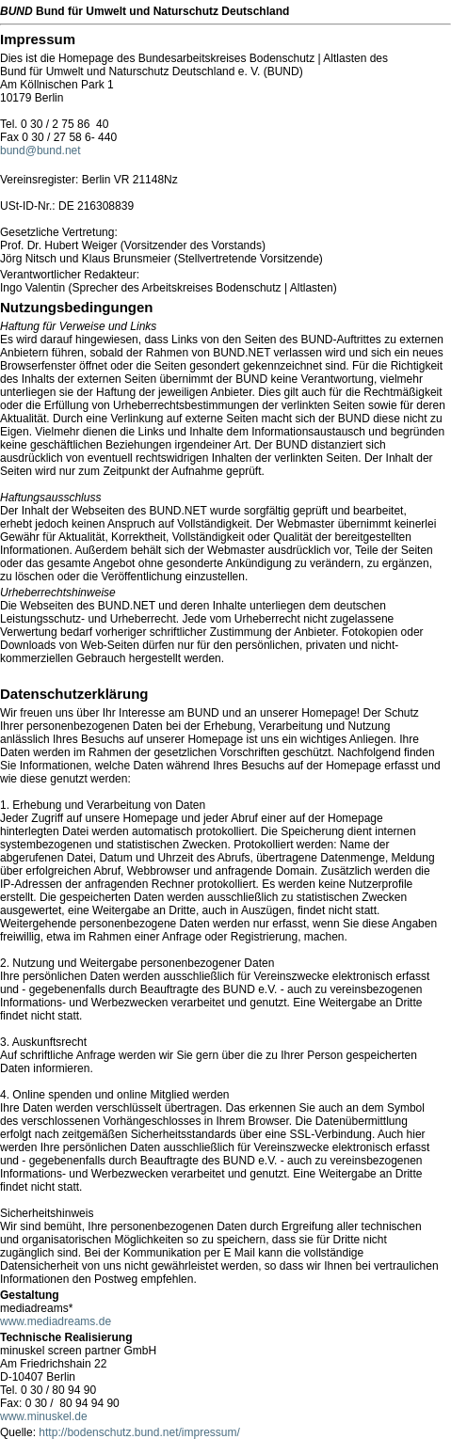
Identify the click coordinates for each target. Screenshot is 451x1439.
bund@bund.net (40, 150)
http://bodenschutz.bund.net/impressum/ (139, 1432)
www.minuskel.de (44, 1416)
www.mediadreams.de (55, 1321)
